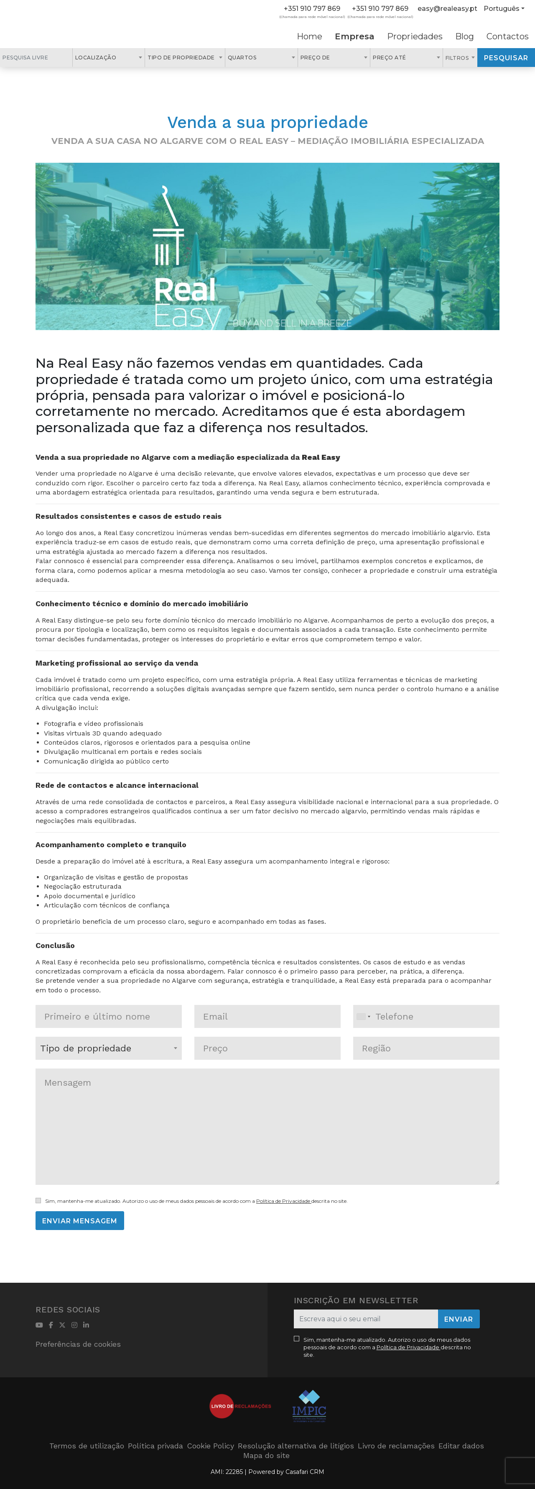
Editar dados (461, 1445)
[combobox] (109, 57)
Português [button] (502, 9)
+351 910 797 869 (312, 9)
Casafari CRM (304, 1472)
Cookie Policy (210, 1445)
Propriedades (415, 36)
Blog (464, 36)
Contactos (508, 36)
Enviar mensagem (79, 1221)
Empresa (354, 36)
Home (309, 36)
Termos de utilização (86, 1445)
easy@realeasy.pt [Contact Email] (447, 9)
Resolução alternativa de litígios (296, 1445)
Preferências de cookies (78, 1344)
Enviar (458, 1319)
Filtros (458, 58)
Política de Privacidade (283, 1201)
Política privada (155, 1445)
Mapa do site (266, 1455)
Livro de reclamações (396, 1445)
